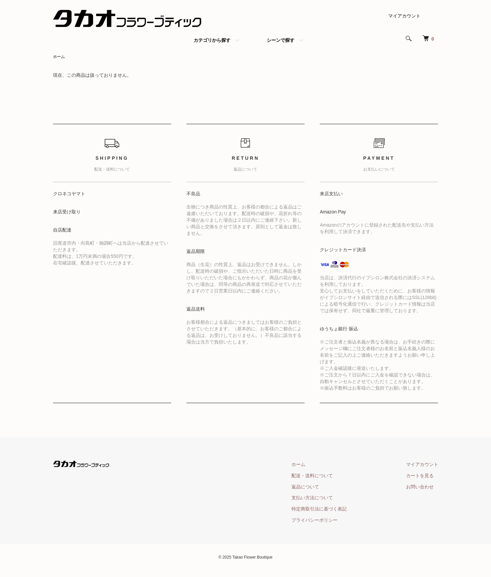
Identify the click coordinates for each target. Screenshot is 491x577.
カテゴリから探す (212, 40)
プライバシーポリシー (314, 520)
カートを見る (420, 475)
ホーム (59, 56)
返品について (305, 486)
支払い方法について (312, 497)
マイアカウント (404, 15)
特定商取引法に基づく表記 (319, 508)
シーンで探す (280, 40)
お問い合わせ (420, 486)
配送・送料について (312, 475)
